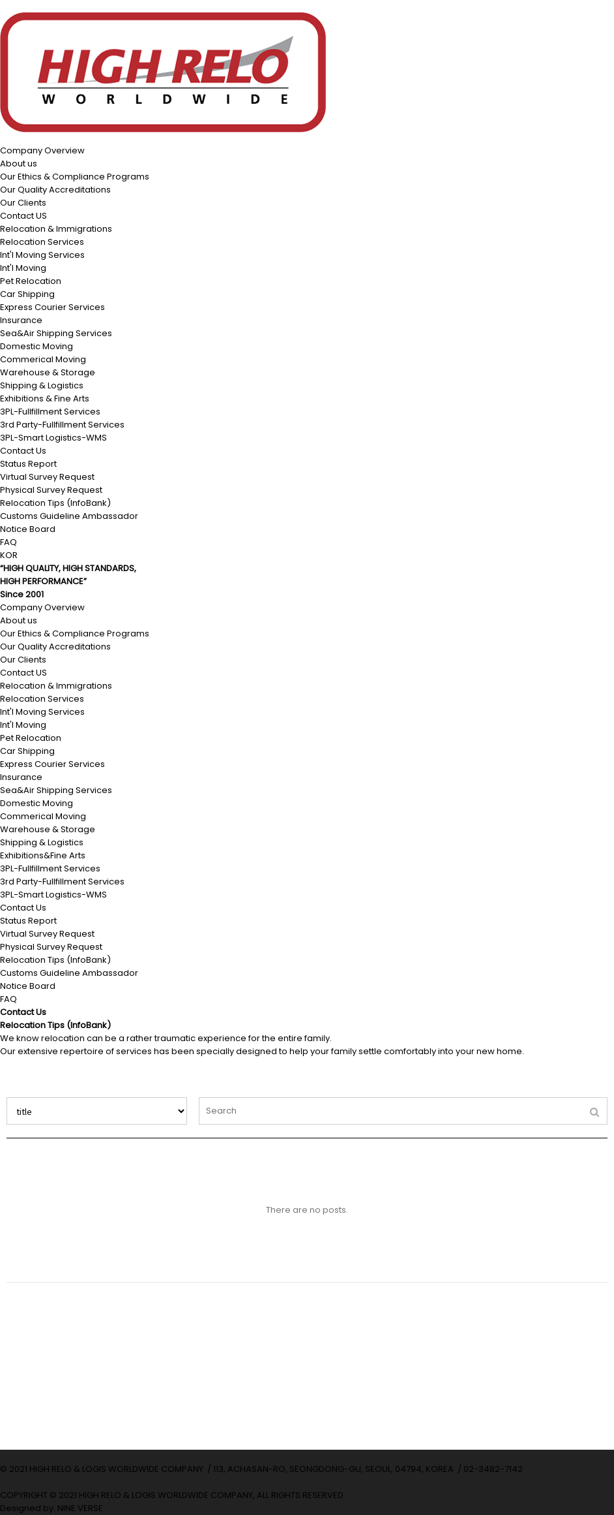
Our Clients (23, 202)
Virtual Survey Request (47, 477)
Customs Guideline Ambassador (69, 516)
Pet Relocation (30, 281)
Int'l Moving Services (42, 255)
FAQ (8, 542)
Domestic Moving (36, 346)
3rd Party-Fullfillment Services (62, 424)
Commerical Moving (43, 359)
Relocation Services (42, 242)
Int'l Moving (23, 268)
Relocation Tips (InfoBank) (55, 503)
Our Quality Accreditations (55, 189)
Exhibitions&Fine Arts (42, 855)
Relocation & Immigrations (56, 229)
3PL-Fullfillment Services (50, 411)
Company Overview (42, 150)
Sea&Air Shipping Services (56, 333)
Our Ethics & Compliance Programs (74, 176)
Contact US (23, 216)
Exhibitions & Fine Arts (44, 398)
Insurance (21, 320)
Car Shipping (27, 294)
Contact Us (23, 451)
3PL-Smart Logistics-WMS (53, 437)
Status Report (28, 464)
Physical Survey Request (51, 490)
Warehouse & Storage (47, 372)
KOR (9, 555)
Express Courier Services (52, 307)
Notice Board (27, 529)
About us (18, 163)
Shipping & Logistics (41, 385)
